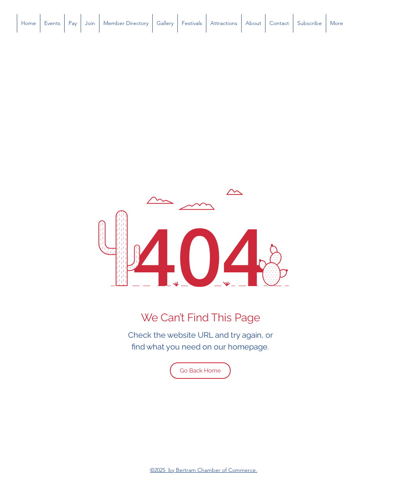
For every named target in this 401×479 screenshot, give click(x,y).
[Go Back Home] (200, 370)
